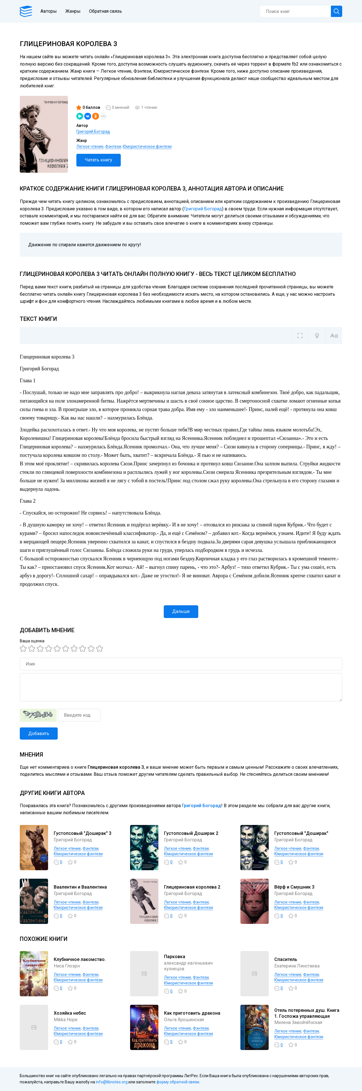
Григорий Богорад (93, 131)
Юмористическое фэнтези (147, 146)
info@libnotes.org (112, 1082)
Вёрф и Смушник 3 (294, 887)
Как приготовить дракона (192, 1013)
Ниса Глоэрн (67, 966)
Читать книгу (98, 160)
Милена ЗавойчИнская (298, 1022)
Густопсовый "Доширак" (301, 833)
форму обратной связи (177, 1082)
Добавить (38, 733)
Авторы (48, 11)
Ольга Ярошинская (184, 1019)
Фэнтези (113, 146)
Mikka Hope (65, 1019)
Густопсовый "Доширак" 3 (82, 833)
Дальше (181, 611)
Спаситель (285, 959)
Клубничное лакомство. (80, 959)
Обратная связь (105, 11)
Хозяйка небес (70, 1013)
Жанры (73, 11)
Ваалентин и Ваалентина (80, 887)
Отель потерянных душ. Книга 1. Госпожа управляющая (306, 1013)
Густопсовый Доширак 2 (191, 833)
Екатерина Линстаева (297, 966)
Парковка (174, 956)
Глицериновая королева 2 (192, 887)
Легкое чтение (90, 146)
